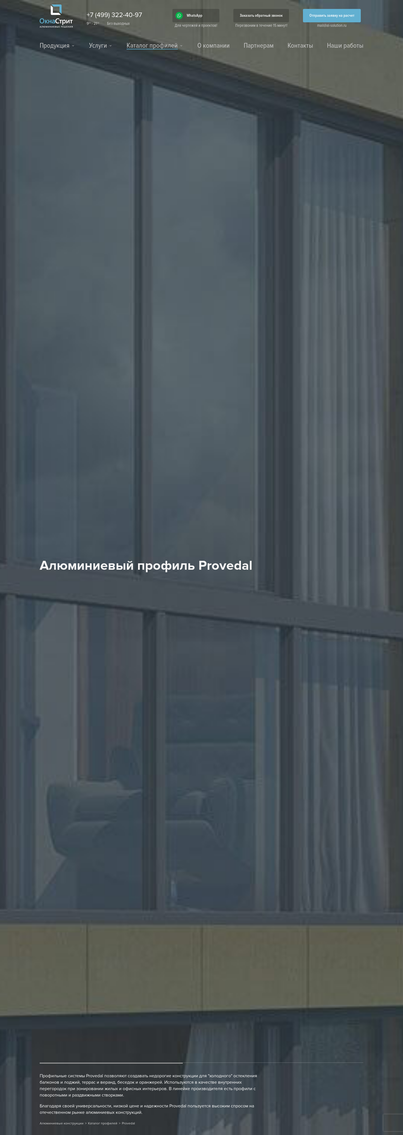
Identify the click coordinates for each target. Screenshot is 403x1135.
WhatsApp (194, 15)
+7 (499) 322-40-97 (114, 15)
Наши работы (345, 46)
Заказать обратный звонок (261, 15)
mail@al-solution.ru (332, 25)
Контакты (300, 46)
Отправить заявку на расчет (331, 15)
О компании (213, 46)
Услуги (98, 46)
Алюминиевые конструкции (62, 1123)
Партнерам (259, 46)
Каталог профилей (152, 46)
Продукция (55, 46)
